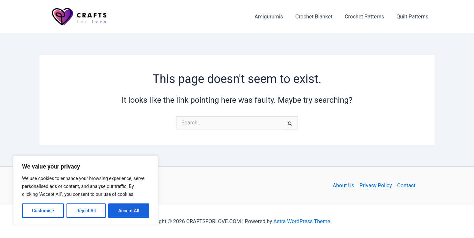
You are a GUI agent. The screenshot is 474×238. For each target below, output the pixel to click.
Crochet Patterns (367, 16)
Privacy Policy (375, 185)
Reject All (86, 210)
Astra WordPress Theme (302, 221)
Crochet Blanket (318, 16)
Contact (406, 185)
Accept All (128, 210)
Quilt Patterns (413, 16)
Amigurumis (275, 16)
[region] (85, 190)
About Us (343, 185)
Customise (43, 210)
